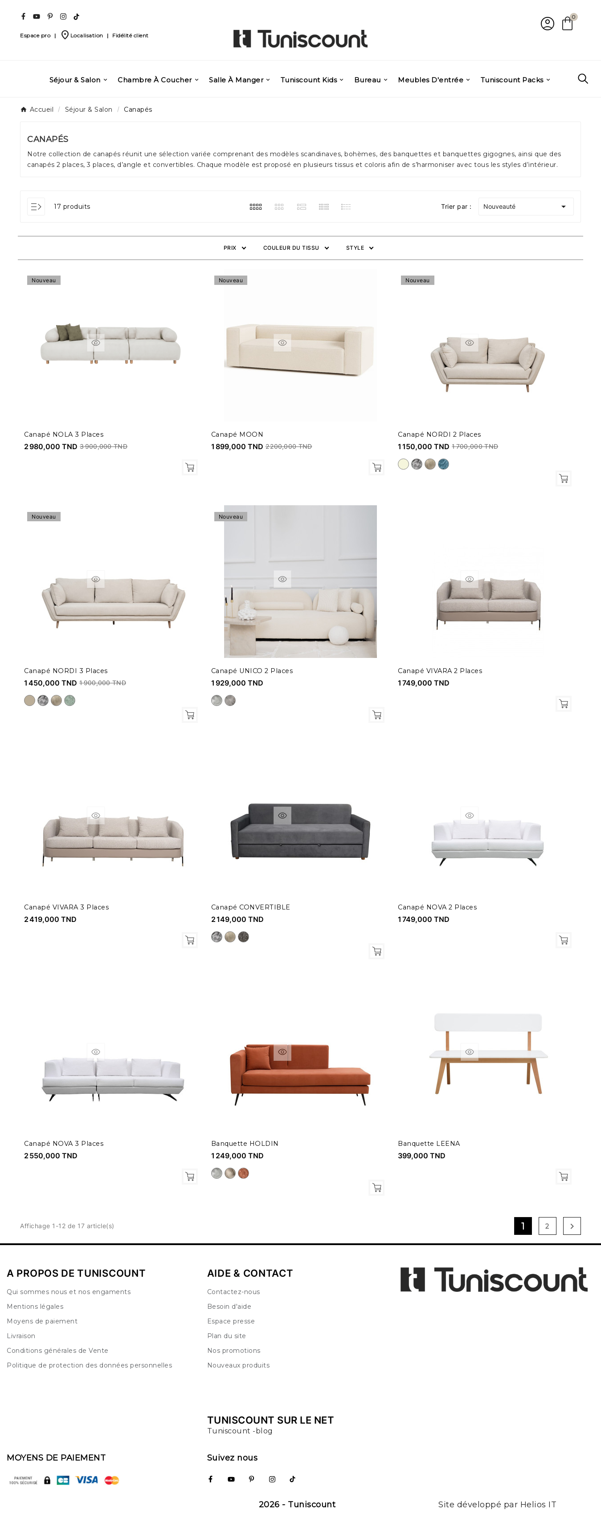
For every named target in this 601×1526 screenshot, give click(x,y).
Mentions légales (35, 1307)
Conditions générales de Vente (58, 1351)
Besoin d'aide (229, 1307)
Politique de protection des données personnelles (89, 1365)
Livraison (21, 1336)
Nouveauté (526, 206)
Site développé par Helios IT (497, 1505)
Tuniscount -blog (240, 1431)
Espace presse (231, 1321)
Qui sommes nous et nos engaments (69, 1292)
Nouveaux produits (238, 1365)
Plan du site (226, 1336)
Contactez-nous (233, 1292)
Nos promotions (234, 1351)
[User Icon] (546, 23)
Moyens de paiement (42, 1321)
